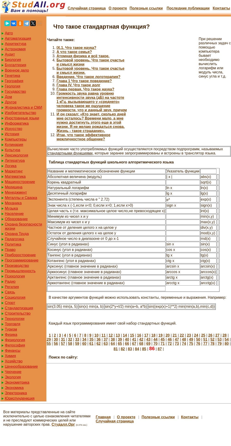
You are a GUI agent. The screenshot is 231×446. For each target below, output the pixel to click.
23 (189, 335)
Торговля (12, 324)
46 (170, 339)
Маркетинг (14, 171)
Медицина (13, 187)
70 (155, 344)
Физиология (15, 340)
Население (14, 214)
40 (127, 339)
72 (170, 344)
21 (175, 335)
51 (205, 339)
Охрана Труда (17, 234)
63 (106, 344)
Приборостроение (20, 255)
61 (91, 344)
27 (217, 335)
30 (56, 339)
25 (203, 335)
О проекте (117, 8)
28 (224, 335)
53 (220, 339)
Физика (11, 335)
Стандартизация (19, 308)
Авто (9, 33)
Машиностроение (20, 182)
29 (49, 339)
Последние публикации (188, 8)
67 (134, 344)
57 (63, 344)
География (14, 81)
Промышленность (20, 271)
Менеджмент (16, 192)
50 (198, 339)
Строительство (17, 313)
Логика (10, 166)
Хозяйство (14, 361)
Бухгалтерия (15, 65)
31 (63, 339)
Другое (11, 102)
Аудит (10, 54)
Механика (13, 203)
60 (84, 344)
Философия (15, 345)
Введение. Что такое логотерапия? (88, 77)
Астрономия (15, 49)
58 (70, 344)
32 (70, 339)
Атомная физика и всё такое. (83, 56)
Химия (10, 356)
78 (212, 344)
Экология (13, 377)
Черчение (13, 372)
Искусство (13, 129)
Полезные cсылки (146, 8)
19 (161, 335)
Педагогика (14, 239)
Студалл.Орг (63, 424)
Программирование (22, 260)
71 (163, 344)
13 (118, 335)
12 (111, 335)
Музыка (11, 208)
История (12, 134)
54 (227, 339)
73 (177, 344)
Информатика (17, 123)
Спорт (10, 303)
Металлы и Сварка (21, 198)
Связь (10, 292)
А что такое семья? (74, 52)
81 (116, 349)
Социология (15, 297)
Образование (16, 219)
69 (148, 344)
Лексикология (16, 155)
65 (120, 344)
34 (84, 339)
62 (98, 344)
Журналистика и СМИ (23, 107)
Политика (13, 244)
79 (220, 344)
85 (144, 349)
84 (137, 349)
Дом (8, 97)
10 (96, 335)
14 (125, 335)
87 (160, 349)
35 (91, 339)
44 (155, 339)
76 (198, 344)
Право (10, 250)
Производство (17, 266)
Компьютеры (16, 139)
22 (182, 335)
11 (104, 335)
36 (98, 339)
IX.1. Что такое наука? (76, 48)
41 (134, 339)
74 (184, 344)
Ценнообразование (21, 366)
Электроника (16, 393)
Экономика (14, 388)
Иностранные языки (22, 118)
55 (49, 344)
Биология (13, 60)
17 (146, 335)
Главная (103, 417)
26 (210, 335)
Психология (15, 276)
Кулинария (14, 145)
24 (196, 335)
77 (205, 344)
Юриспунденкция (19, 398)
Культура (12, 150)
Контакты (221, 8)
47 (177, 339)
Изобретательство (20, 113)
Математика (15, 176)
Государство (15, 91)
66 (127, 344)
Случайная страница (87, 8)
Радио (10, 281)
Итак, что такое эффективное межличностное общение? (83, 137)
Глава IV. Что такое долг (78, 85)
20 (167, 335)
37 (106, 339)
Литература (15, 161)
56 (56, 344)
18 (153, 335)
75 (191, 344)
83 (130, 349)
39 (120, 339)
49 (191, 339)
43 (148, 339)
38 (113, 339)
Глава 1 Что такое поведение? (84, 81)
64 (113, 344)
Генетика (12, 76)
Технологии (14, 319)
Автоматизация (18, 38)
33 (77, 339)
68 (141, 344)
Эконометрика (17, 382)
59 (77, 344)
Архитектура (15, 44)
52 (212, 339)
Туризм (11, 329)
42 (141, 339)
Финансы (12, 351)
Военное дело (17, 70)
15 (132, 335)
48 (184, 339)
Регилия (12, 287)
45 (163, 339)
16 (139, 335)
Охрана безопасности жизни (23, 226)
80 (227, 344)
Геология (12, 86)
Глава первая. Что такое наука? (85, 89)
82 (123, 349)
